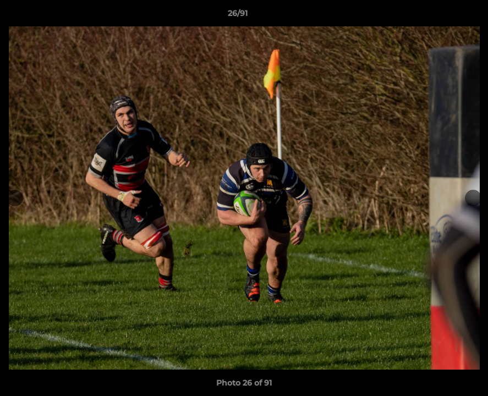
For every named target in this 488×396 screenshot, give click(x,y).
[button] (441, 16)
